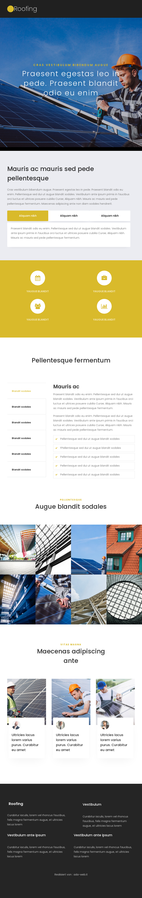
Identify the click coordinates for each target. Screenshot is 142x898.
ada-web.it (81, 874)
